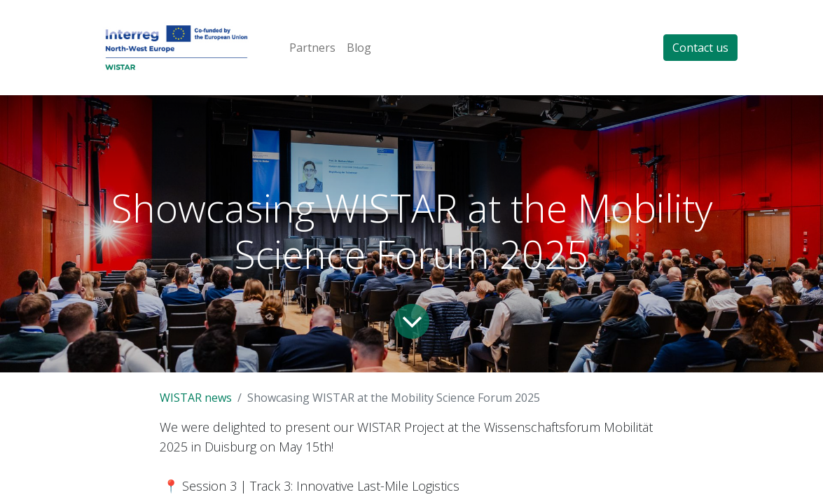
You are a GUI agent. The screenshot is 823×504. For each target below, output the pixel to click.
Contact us (700, 47)
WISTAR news (196, 397)
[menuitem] (312, 48)
